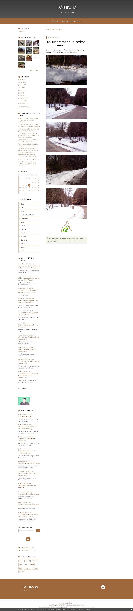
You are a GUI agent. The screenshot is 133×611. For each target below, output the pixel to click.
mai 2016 (21, 96)
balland (27, 561)
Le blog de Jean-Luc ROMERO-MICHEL (28, 151)
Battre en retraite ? (25, 416)
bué (26, 564)
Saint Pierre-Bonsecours (25, 141)
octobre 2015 (22, 101)
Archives (65, 21)
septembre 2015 (23, 104)
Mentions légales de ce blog (56, 607)
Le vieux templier (32, 156)
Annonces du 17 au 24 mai (26, 140)
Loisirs (23, 225)
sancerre (27, 568)
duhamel (21, 572)
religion (35, 568)
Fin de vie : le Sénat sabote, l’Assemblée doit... (26, 149)
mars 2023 (21, 80)
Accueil (55, 21)
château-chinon (63, 240)
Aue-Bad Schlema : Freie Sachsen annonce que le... (28, 125)
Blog (22, 204)
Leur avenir (24, 218)
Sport (22, 244)
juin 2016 (21, 93)
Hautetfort (70, 603)
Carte (23, 388)
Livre (22, 222)
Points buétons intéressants (28, 504)
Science (23, 236)
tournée (56, 240)
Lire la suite (21, 31)
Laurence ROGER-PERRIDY (28, 374)
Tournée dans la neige (66, 42)
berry (20, 561)
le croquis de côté (28, 146)
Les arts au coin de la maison (29, 463)
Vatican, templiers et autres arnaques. (26, 155)
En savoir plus (87, 609)
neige (48, 240)
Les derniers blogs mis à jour (54, 605)
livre (52, 240)
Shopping (24, 240)
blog (93, 607)
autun (71, 240)
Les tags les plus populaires (78, 605)
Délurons (66, 7)
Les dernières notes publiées (66, 605)
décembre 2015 (23, 98)
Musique (23, 229)
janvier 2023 (22, 85)
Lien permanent (52, 238)
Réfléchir (23, 233)
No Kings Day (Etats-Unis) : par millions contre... (27, 134)
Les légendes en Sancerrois (28, 494)
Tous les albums (35, 70)
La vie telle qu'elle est (27, 215)
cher (20, 564)
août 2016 (21, 88)
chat (20, 568)
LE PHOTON (35, 159)
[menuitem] (55, 21)
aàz (74, 240)
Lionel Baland (35, 126)
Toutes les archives (24, 107)
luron (32, 564)
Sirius (20, 278)
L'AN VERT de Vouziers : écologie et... (28, 136)
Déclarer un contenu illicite (44, 607)
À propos (77, 21)
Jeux (22, 211)
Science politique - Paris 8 (27, 164)
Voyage (23, 247)
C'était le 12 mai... (23, 159)
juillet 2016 (21, 90)
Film (22, 207)
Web (22, 251)
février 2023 (22, 82)
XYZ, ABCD (30, 131)
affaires (35, 561)
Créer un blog (63, 603)
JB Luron (21, 266)
